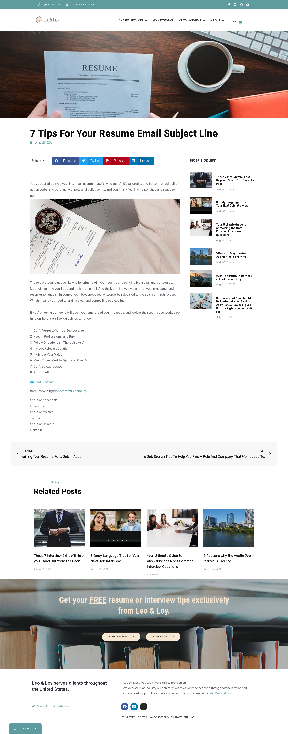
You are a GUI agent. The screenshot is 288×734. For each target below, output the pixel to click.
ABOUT (217, 20)
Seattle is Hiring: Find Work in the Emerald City (234, 277)
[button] (65, 161)
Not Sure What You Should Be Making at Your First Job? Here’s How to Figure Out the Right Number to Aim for (235, 305)
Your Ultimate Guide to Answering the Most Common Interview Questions (231, 230)
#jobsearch (61, 391)
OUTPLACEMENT (192, 20)
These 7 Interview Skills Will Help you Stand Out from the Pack (235, 180)
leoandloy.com (45, 382)
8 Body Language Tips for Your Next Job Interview (233, 204)
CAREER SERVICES (133, 20)
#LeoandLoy (78, 391)
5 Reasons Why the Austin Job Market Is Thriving (233, 255)
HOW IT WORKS (163, 20)
